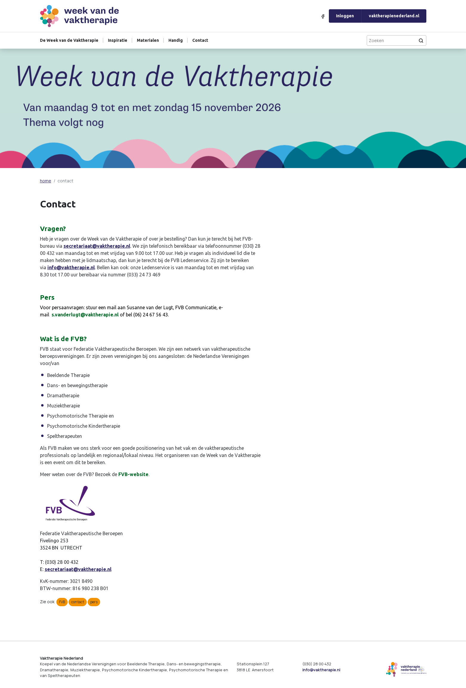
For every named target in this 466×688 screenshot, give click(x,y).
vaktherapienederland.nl (394, 15)
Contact (200, 40)
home (45, 181)
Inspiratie (117, 40)
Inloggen (345, 15)
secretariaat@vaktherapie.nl (97, 246)
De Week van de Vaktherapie (69, 40)
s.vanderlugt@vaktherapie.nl (85, 314)
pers (93, 601)
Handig (175, 40)
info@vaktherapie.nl (71, 267)
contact (77, 601)
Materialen (148, 40)
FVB (62, 601)
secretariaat (59, 569)
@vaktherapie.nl (92, 569)
